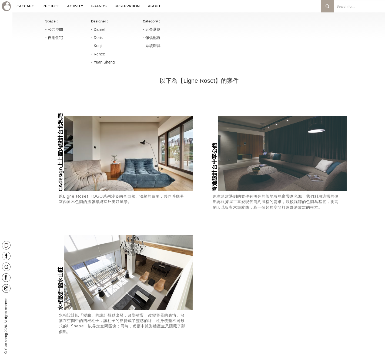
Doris (98, 37)
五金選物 (152, 29)
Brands (99, 8)
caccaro (25, 8)
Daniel (99, 29)
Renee (99, 54)
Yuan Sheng (104, 62)
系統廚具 (152, 46)
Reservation (127, 8)
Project (51, 8)
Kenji (98, 46)
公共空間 (55, 29)
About (154, 8)
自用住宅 (55, 37)
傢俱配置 (152, 37)
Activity (75, 8)
